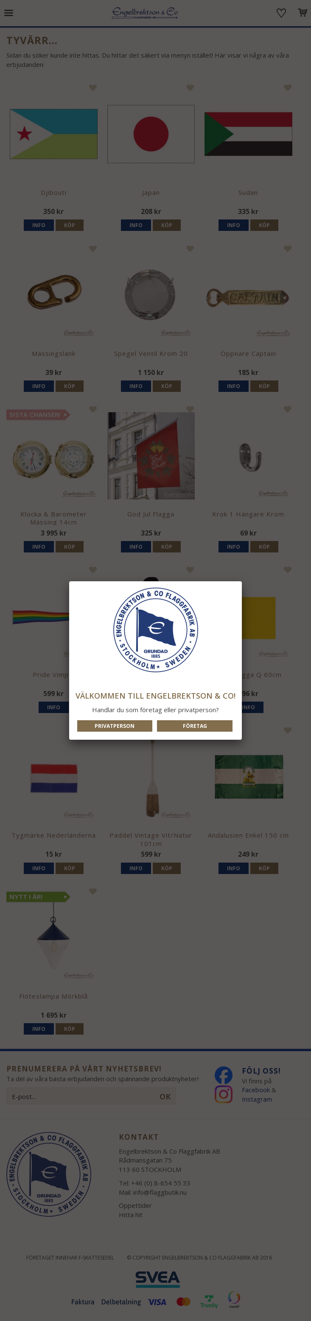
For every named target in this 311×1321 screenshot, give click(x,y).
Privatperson (114, 726)
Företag (195, 726)
